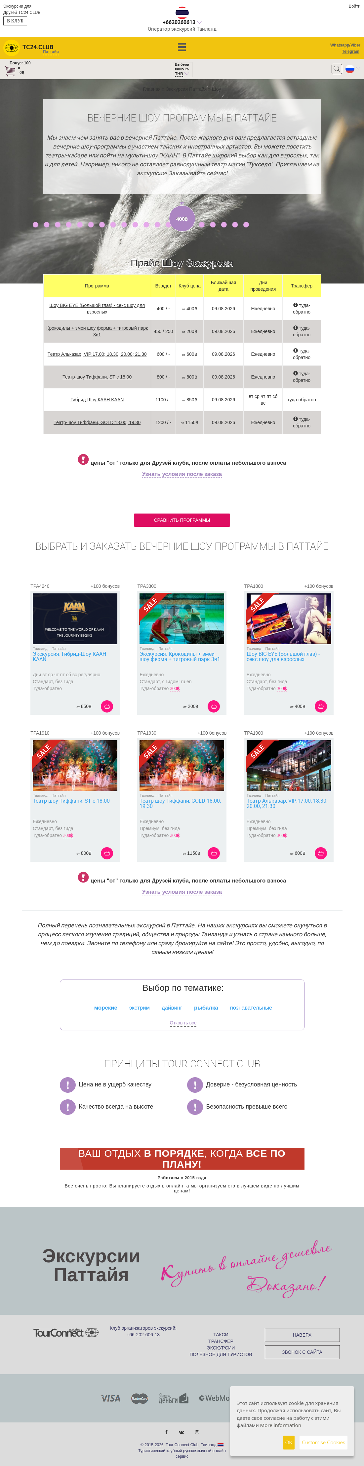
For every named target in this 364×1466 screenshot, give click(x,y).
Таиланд (40, 648)
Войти (354, 6)
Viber (355, 45)
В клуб (15, 20)
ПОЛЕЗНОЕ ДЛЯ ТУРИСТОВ (220, 1354)
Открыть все (183, 1022)
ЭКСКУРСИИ (221, 1347)
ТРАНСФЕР (220, 1341)
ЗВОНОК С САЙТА (302, 1352)
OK (289, 1442)
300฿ (175, 688)
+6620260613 (179, 22)
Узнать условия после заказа (182, 474)
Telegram (350, 51)
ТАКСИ (220, 1334)
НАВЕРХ (302, 1335)
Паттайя (59, 648)
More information (281, 1425)
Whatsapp (339, 45)
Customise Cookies (323, 1442)
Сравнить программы (182, 520)
